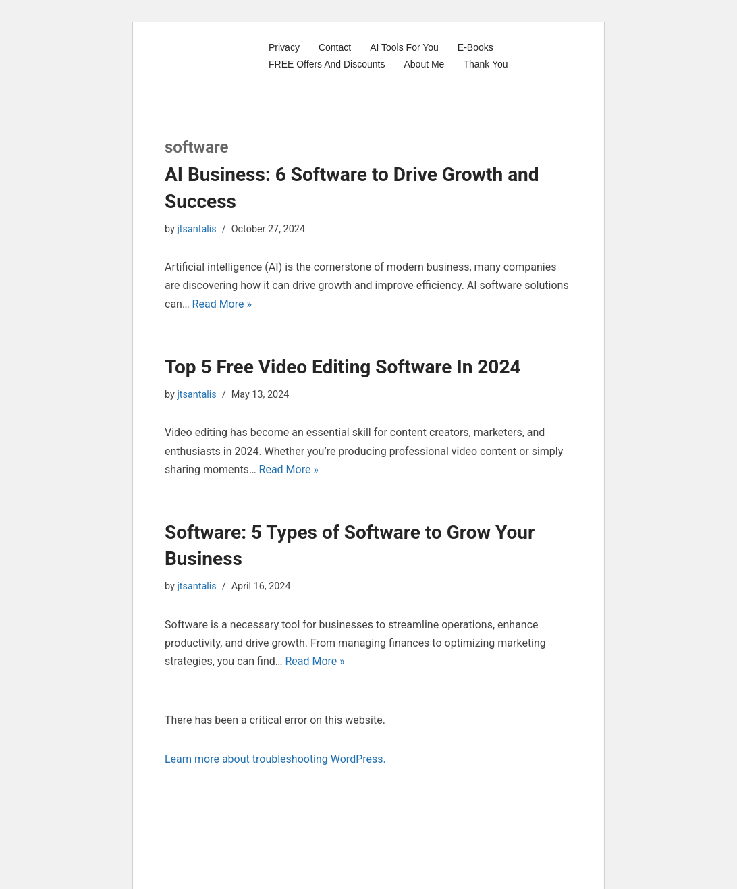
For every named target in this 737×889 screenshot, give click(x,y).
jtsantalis (196, 229)
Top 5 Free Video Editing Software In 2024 (343, 367)
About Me (424, 64)
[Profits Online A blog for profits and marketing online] (205, 55)
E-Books (475, 47)
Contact (335, 47)
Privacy (284, 47)
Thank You (485, 64)
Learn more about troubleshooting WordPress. (275, 759)
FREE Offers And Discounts (327, 64)
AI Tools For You (404, 47)
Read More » (222, 304)
